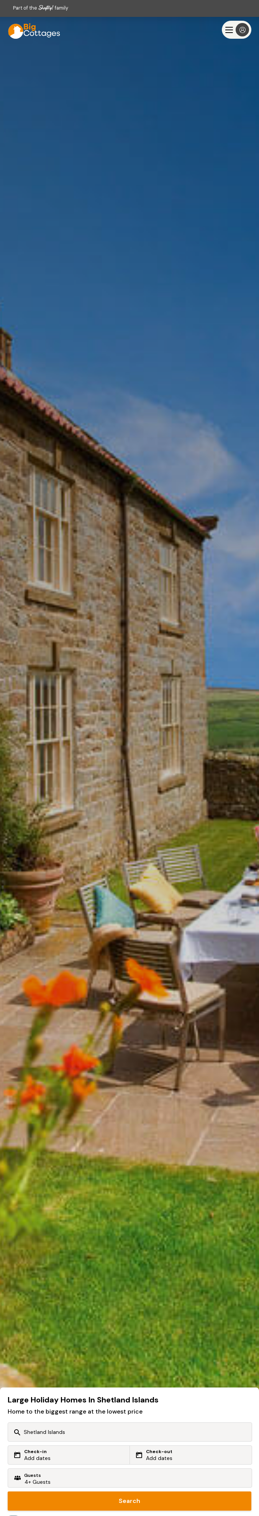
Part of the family (40, 8)
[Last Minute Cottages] (31, 29)
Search (129, 1501)
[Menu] (236, 30)
